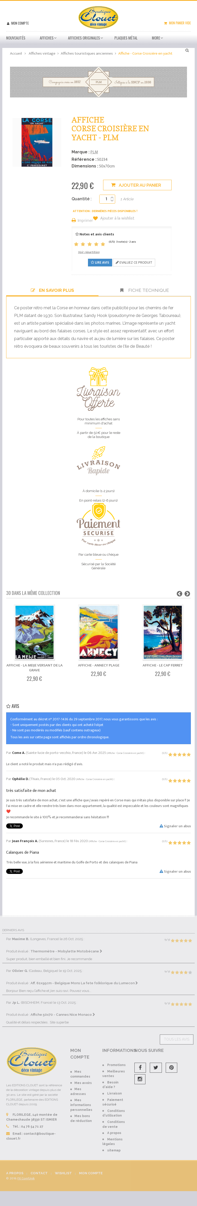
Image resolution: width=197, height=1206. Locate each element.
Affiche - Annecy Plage (98, 665)
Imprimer (85, 221)
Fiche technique (144, 290)
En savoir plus (52, 290)
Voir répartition (89, 252)
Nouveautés (15, 38)
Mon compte (20, 23)
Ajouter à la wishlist (116, 218)
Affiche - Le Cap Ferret (163, 665)
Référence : (84, 159)
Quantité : (82, 198)
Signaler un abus (175, 826)
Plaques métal (125, 38)
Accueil (16, 53)
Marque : (81, 151)
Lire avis (100, 262)
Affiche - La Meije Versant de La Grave (34, 667)
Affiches (47, 38)
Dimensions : (85, 166)
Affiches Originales (84, 38)
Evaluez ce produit (134, 262)
